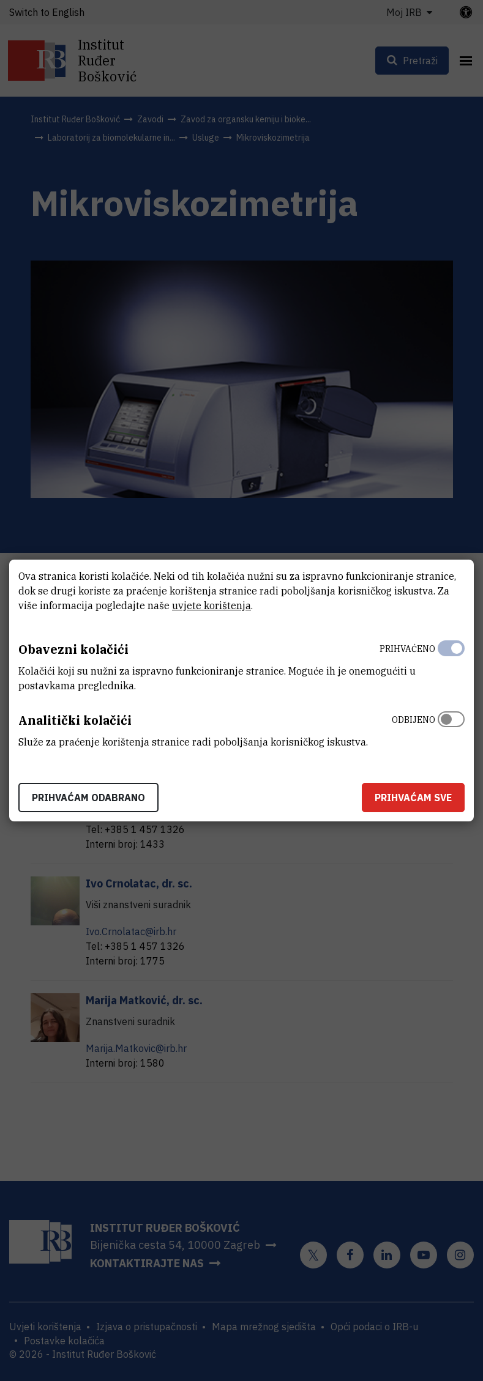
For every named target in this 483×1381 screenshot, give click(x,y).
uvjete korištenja (211, 605)
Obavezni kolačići (73, 649)
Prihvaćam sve (413, 797)
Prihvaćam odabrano (88, 797)
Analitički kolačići (75, 720)
